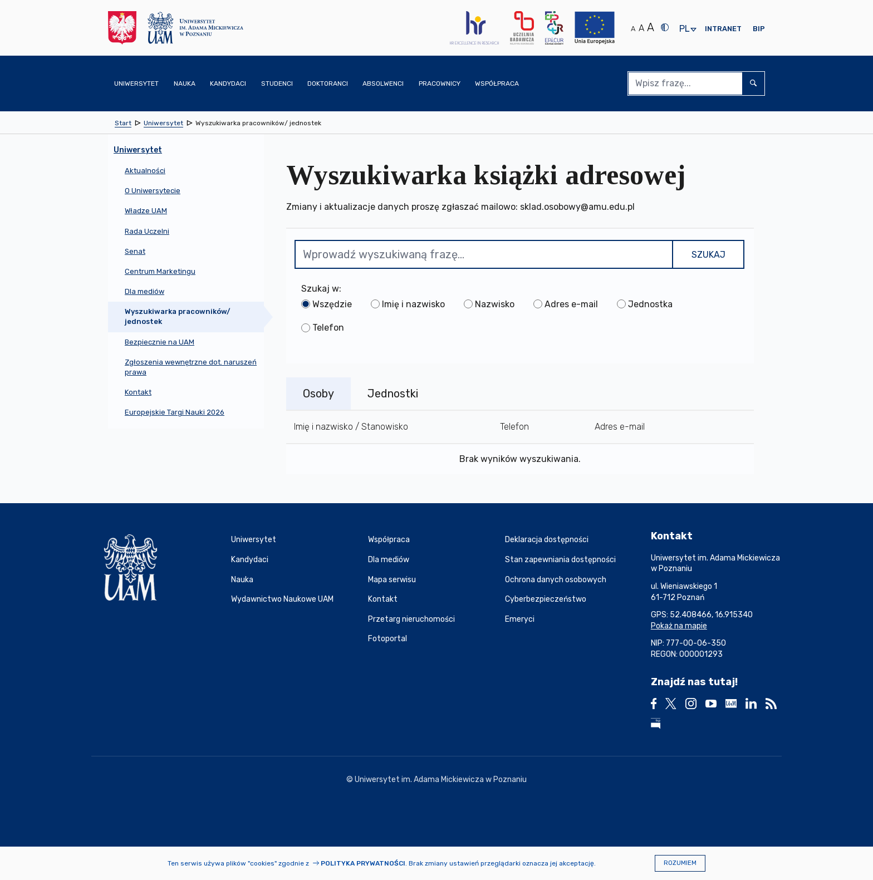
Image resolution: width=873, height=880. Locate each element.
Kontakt (383, 599)
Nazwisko (494, 304)
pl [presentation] (684, 29)
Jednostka (650, 304)
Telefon (328, 327)
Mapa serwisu (392, 579)
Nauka (242, 579)
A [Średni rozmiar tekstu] (641, 28)
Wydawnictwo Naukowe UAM (282, 599)
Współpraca (389, 539)
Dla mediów (388, 559)
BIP (759, 28)
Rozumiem (680, 863)
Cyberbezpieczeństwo (545, 599)
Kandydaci (249, 559)
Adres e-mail (571, 304)
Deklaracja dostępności (546, 539)
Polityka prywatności (363, 863)
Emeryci (519, 619)
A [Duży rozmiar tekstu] (650, 27)
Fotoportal (387, 638)
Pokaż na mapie (679, 626)
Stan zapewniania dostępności (560, 559)
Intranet (723, 28)
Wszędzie (332, 304)
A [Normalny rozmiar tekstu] (633, 28)
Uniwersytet (253, 539)
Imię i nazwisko (413, 304)
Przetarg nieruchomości (411, 619)
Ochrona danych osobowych (555, 579)
